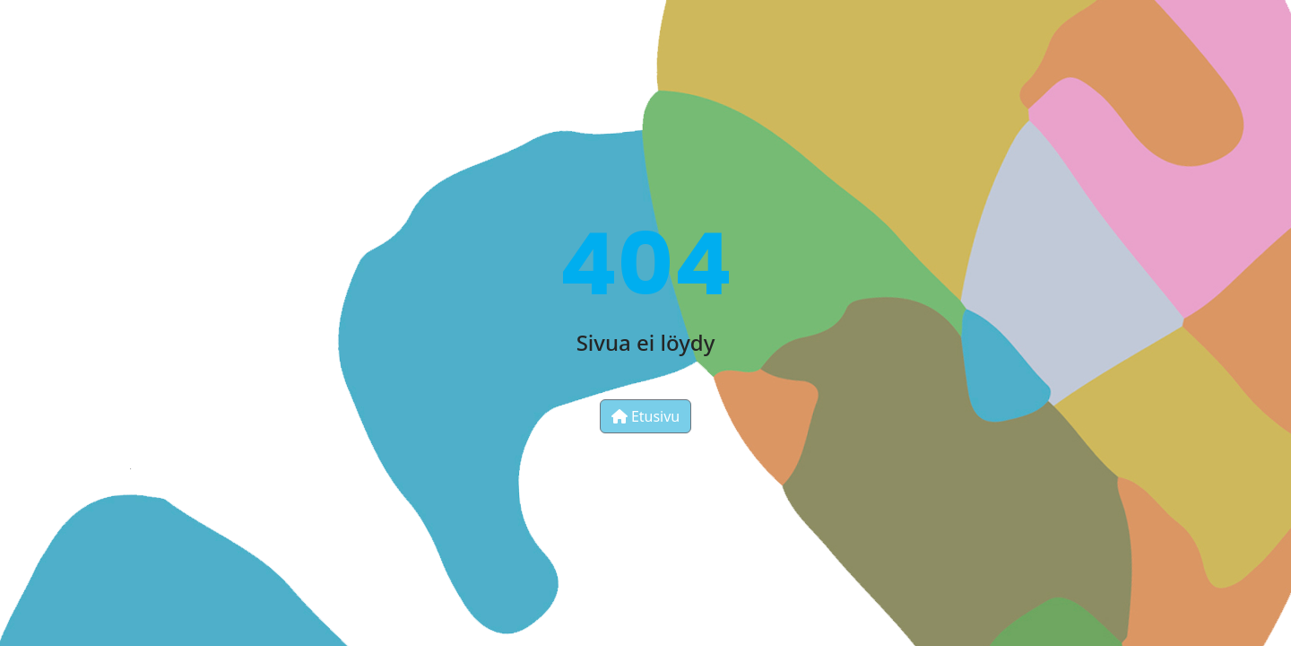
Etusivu (645, 416)
